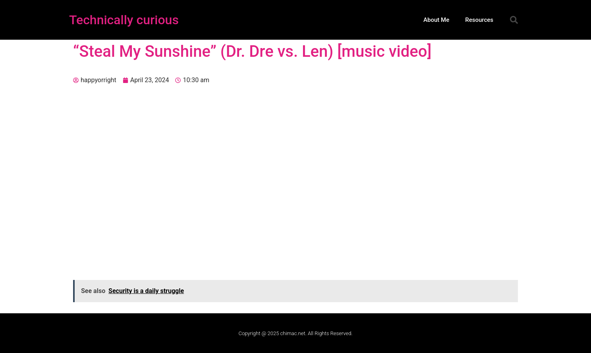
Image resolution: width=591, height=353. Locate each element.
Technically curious (124, 19)
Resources (479, 19)
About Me (436, 19)
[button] (514, 20)
